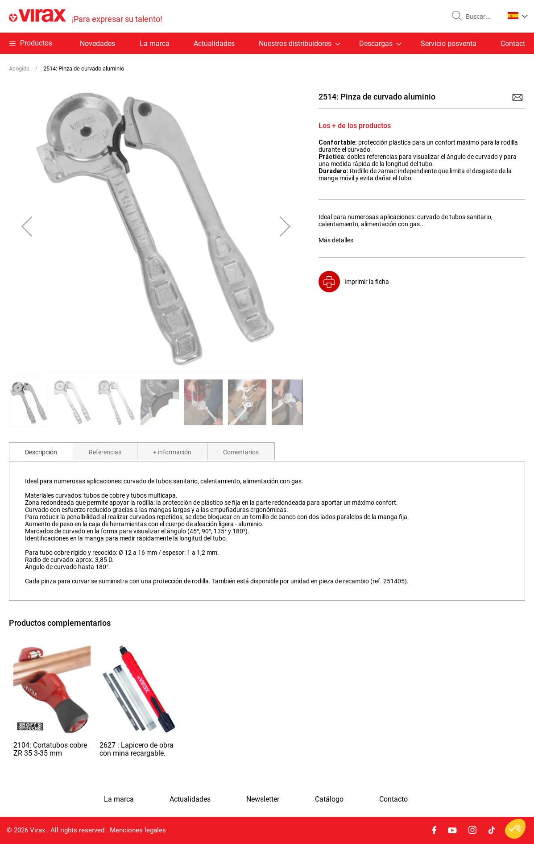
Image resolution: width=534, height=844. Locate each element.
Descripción (41, 452)
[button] (518, 15)
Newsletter (262, 799)
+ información (172, 452)
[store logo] (85, 16)
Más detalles (336, 240)
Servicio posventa (448, 43)
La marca (155, 43)
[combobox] (481, 16)
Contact (513, 43)
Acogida (19, 68)
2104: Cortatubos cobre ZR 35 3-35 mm (50, 749)
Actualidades (214, 43)
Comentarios (241, 452)
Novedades (97, 43)
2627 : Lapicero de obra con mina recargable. (136, 749)
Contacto (393, 799)
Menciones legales (138, 830)
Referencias (105, 452)
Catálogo (329, 799)
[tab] (41, 451)
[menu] (267, 43)
